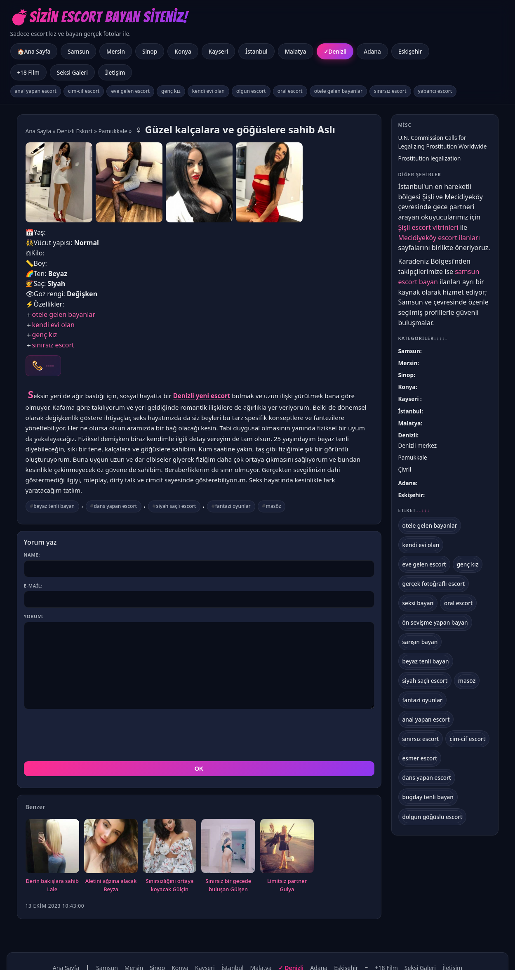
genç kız (171, 90)
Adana (372, 51)
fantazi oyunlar (233, 506)
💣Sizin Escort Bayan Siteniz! (99, 17)
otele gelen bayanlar (338, 90)
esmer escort (419, 758)
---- (50, 365)
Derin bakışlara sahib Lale (52, 848)
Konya (182, 51)
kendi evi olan (208, 90)
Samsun (78, 51)
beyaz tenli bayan (54, 506)
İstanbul (256, 51)
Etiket (414, 510)
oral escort (290, 90)
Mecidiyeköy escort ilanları (439, 237)
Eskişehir (410, 51)
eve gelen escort (130, 90)
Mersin (115, 51)
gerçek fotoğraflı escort (433, 584)
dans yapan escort (115, 506)
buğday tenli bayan (428, 797)
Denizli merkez (417, 445)
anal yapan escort (35, 90)
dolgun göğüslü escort (432, 817)
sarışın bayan (420, 642)
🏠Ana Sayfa (34, 51)
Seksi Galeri (72, 72)
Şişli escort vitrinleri (428, 227)
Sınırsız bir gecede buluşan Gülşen (228, 848)
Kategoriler (423, 338)
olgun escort (251, 90)
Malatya (295, 51)
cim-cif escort (84, 90)
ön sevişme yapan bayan (435, 622)
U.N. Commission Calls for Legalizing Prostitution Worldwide (442, 142)
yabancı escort (435, 90)
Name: (32, 555)
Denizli (338, 51)
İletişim (115, 72)
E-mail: (33, 586)
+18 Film (28, 72)
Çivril (405, 469)
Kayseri (218, 51)
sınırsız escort (390, 90)
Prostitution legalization (429, 158)
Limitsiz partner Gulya (287, 848)
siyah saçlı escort (176, 506)
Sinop (149, 51)
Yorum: (34, 616)
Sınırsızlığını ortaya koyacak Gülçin (169, 848)
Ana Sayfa (39, 131)
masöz (273, 506)
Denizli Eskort (75, 131)
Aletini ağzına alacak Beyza (111, 848)
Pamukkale (113, 131)
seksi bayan (418, 603)
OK (199, 731)
